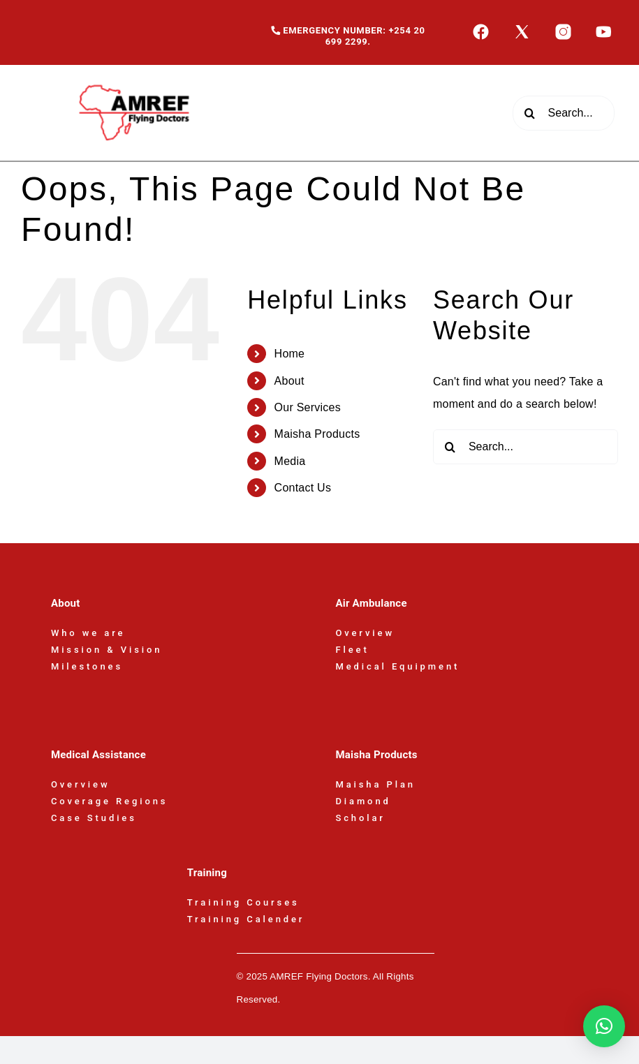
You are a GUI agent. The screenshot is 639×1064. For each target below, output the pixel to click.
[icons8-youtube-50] (603, 28)
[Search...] (564, 113)
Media (290, 461)
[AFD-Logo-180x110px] (136, 70)
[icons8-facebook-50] (481, 28)
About (289, 381)
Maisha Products (317, 434)
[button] (604, 1026)
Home (289, 354)
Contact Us (303, 488)
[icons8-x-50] (522, 28)
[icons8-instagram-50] (563, 28)
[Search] (530, 113)
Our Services (307, 407)
